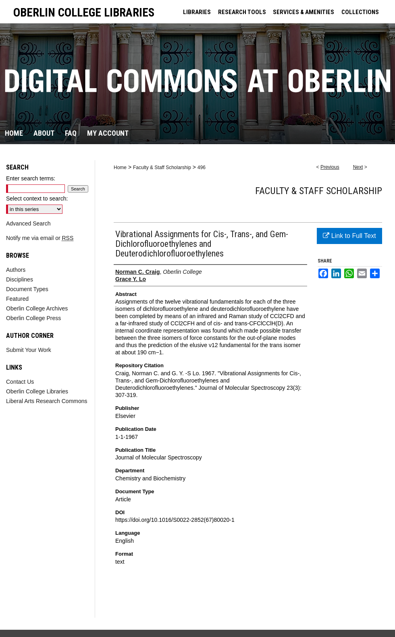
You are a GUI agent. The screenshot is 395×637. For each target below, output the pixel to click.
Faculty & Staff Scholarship (162, 167)
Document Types (27, 289)
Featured (17, 299)
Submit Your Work (28, 350)
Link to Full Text (349, 235)
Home (120, 167)
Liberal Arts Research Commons (46, 401)
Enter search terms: (30, 178)
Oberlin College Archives (37, 308)
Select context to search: (37, 198)
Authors (15, 270)
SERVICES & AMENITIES (303, 12)
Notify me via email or (39, 238)
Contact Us (20, 381)
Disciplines (19, 279)
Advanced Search (28, 223)
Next (358, 167)
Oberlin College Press (33, 318)
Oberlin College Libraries (37, 391)
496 (202, 167)
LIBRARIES (197, 12)
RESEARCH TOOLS (242, 12)
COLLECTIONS (360, 12)
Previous (329, 167)
